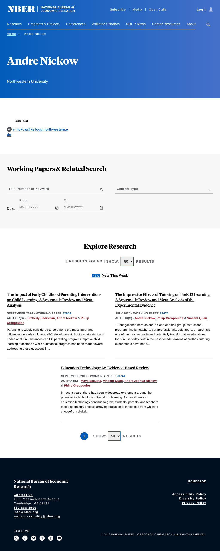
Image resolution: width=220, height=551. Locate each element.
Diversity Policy (192, 498)
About (191, 24)
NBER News (136, 24)
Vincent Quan (197, 318)
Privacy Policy (194, 502)
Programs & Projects (44, 24)
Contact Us (23, 494)
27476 (164, 313)
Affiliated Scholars (106, 24)
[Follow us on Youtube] (59, 538)
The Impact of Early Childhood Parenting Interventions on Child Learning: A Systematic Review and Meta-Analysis (54, 300)
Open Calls (158, 9)
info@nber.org (26, 512)
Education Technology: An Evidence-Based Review (105, 367)
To (69, 200)
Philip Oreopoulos (170, 318)
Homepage (197, 481)
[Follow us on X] (16, 538)
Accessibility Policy (189, 494)
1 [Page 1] (84, 436)
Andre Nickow (67, 318)
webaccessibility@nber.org (37, 516)
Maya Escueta (91, 380)
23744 (121, 376)
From (27, 200)
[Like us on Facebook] (50, 538)
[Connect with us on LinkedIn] (25, 538)
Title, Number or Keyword (29, 188)
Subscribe (118, 9)
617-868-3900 (25, 507)
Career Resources (166, 24)
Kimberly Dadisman (41, 318)
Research (14, 24)
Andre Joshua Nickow (140, 380)
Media (137, 9)
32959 (67, 313)
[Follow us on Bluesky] (33, 538)
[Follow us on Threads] (42, 538)
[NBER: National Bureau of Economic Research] (44, 11)
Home (11, 33)
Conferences (76, 24)
